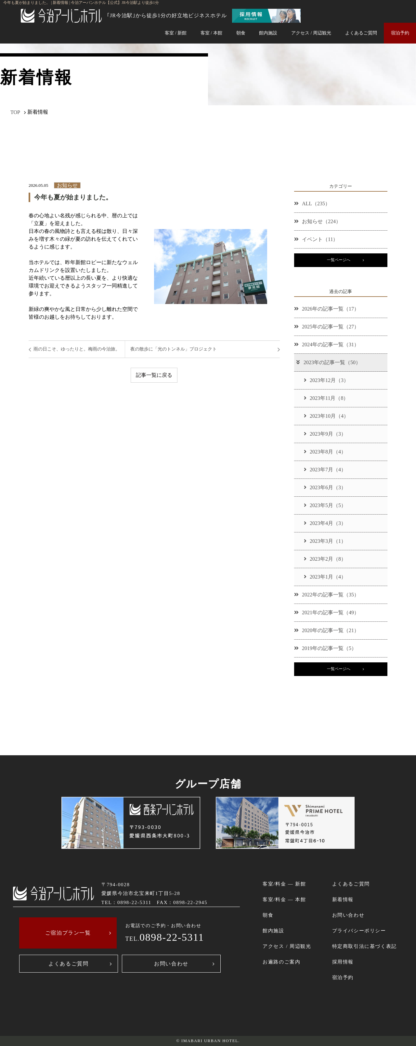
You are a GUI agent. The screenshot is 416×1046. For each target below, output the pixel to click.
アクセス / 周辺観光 (311, 32)
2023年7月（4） (325, 469)
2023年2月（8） (325, 559)
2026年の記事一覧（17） (326, 309)
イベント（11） (316, 239)
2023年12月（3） (326, 380)
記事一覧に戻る (154, 375)
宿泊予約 (400, 32)
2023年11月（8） (326, 398)
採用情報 (343, 961)
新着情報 (343, 899)
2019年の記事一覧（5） (325, 648)
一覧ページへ (338, 260)
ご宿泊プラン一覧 (68, 933)
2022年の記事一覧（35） (326, 594)
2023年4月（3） (325, 523)
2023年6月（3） (325, 487)
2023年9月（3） (325, 434)
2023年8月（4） (325, 451)
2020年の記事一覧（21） (326, 630)
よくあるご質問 (361, 32)
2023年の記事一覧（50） (328, 362)
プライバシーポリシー (359, 930)
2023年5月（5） (325, 505)
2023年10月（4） (326, 416)
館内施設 (268, 32)
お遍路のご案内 (281, 961)
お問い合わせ (171, 963)
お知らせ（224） (317, 221)
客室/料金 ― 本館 (284, 899)
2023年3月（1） (325, 541)
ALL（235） (312, 203)
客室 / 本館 (211, 32)
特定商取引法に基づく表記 (364, 946)
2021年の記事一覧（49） (326, 612)
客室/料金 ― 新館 (284, 884)
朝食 (240, 32)
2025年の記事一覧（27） (326, 326)
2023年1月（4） (325, 577)
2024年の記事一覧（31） (326, 344)
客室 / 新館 (176, 32)
